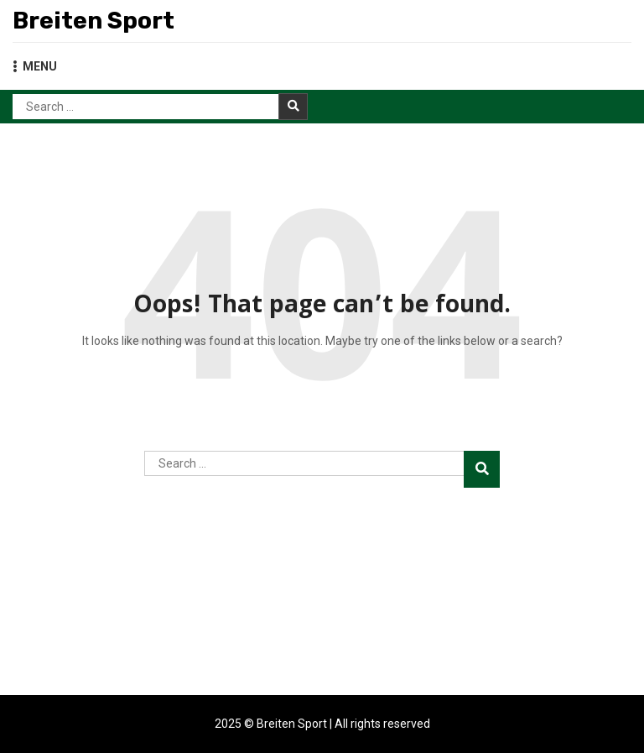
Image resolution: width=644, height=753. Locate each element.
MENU (35, 66)
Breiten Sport (93, 20)
